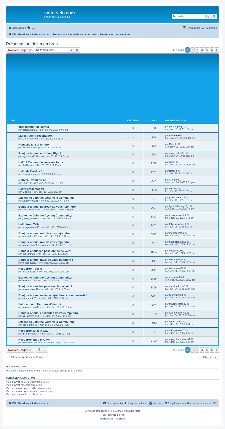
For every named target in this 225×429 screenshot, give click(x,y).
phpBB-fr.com (118, 415)
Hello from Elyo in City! (34, 339)
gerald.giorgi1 (29, 129)
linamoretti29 (29, 298)
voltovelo (174, 135)
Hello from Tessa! (30, 268)
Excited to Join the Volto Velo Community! (46, 197)
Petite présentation (31, 188)
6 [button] (212, 50)
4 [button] (202, 50)
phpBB (102, 411)
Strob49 (26, 183)
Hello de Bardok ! (30, 171)
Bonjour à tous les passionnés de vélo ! (45, 286)
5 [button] (207, 50)
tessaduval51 (29, 262)
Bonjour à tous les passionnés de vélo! (44, 251)
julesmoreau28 (30, 200)
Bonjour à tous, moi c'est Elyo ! (39, 153)
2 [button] (192, 50)
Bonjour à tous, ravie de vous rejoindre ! (45, 259)
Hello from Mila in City (33, 330)
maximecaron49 (30, 307)
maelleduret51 (30, 236)
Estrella (26, 147)
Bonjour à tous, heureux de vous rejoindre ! (47, 206)
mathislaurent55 (30, 245)
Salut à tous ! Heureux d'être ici (39, 304)
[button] (217, 50)
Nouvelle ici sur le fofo (33, 144)
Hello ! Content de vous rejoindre (40, 162)
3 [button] (197, 50)
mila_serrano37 (30, 333)
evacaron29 (28, 254)
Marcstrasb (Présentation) (36, 135)
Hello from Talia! (29, 224)
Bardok (26, 174)
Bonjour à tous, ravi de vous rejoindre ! (44, 233)
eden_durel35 (29, 324)
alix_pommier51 (30, 316)
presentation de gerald (33, 126)
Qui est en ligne (16, 366)
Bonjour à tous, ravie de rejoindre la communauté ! (52, 295)
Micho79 (27, 191)
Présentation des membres (32, 44)
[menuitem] (31, 27)
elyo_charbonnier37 (32, 342)
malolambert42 (30, 289)
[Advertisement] (116, 87)
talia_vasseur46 (30, 227)
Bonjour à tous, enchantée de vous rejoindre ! (49, 313)
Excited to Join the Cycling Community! (45, 215)
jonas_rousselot (30, 218)
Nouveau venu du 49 (32, 180)
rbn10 (25, 165)
